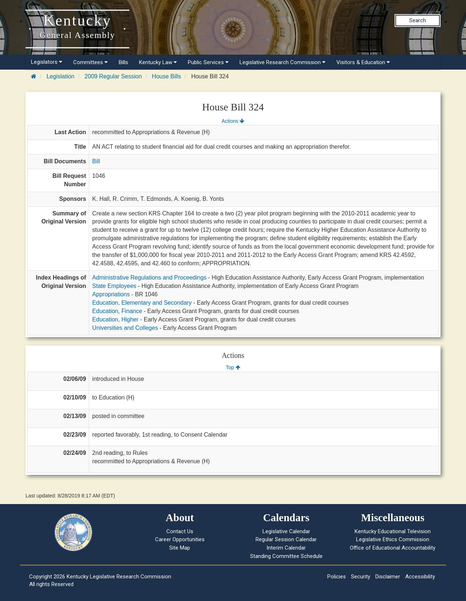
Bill (96, 161)
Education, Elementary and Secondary (141, 303)
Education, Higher (115, 319)
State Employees (114, 286)
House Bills (166, 76)
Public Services (208, 62)
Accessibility (420, 576)
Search (417, 20)
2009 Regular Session (113, 76)
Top (233, 367)
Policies (336, 576)
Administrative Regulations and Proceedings (149, 277)
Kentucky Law (158, 62)
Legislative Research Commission (282, 62)
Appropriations (111, 294)
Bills (123, 62)
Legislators (46, 62)
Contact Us (179, 531)
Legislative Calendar (286, 531)
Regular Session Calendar (286, 539)
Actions (233, 121)
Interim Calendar (286, 548)
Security (360, 576)
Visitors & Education (363, 62)
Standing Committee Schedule (286, 556)
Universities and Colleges (125, 328)
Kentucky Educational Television (393, 531)
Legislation (61, 76)
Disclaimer (387, 576)
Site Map (179, 548)
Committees (90, 62)
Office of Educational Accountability (392, 548)
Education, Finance (117, 311)
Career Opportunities (180, 539)
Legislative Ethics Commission (392, 539)
